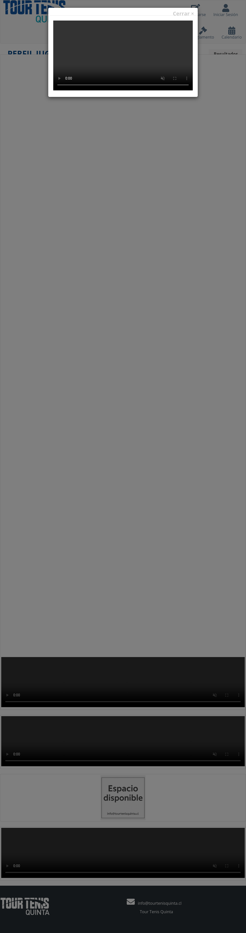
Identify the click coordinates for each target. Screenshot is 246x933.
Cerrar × (183, 13)
